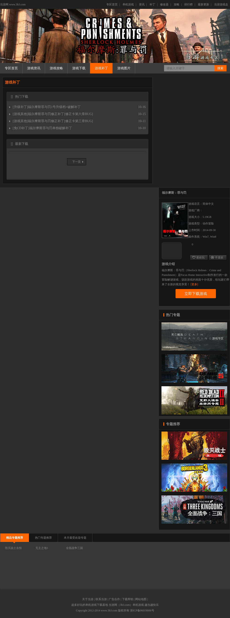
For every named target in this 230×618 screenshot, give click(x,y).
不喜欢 (217, 257)
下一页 (76, 161)
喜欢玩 (198, 257)
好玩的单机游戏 (87, 604)
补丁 (152, 4)
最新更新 (203, 4)
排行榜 (188, 4)
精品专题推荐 (14, 537)
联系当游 (101, 599)
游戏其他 (20, 114)
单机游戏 (128, 4)
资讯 (142, 4)
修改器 (164, 4)
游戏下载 (78, 68)
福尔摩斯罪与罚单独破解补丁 (50, 128)
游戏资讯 (33, 68)
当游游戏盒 (221, 4)
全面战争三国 (74, 548)
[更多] (194, 284)
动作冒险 (208, 223)
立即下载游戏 (195, 294)
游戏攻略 (56, 68)
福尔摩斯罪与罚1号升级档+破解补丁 (54, 107)
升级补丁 (20, 107)
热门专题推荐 (43, 537)
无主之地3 (41, 548)
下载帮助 (127, 599)
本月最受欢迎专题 (75, 537)
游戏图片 (123, 68)
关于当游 (87, 599)
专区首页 (112, 4)
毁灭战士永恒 (13, 548)
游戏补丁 (101, 68)
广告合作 (114, 599)
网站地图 (140, 599)
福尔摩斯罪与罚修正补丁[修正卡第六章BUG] (60, 114)
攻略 (176, 4)
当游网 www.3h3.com (13, 4)
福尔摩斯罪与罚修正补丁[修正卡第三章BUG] (60, 121)
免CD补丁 (21, 128)
